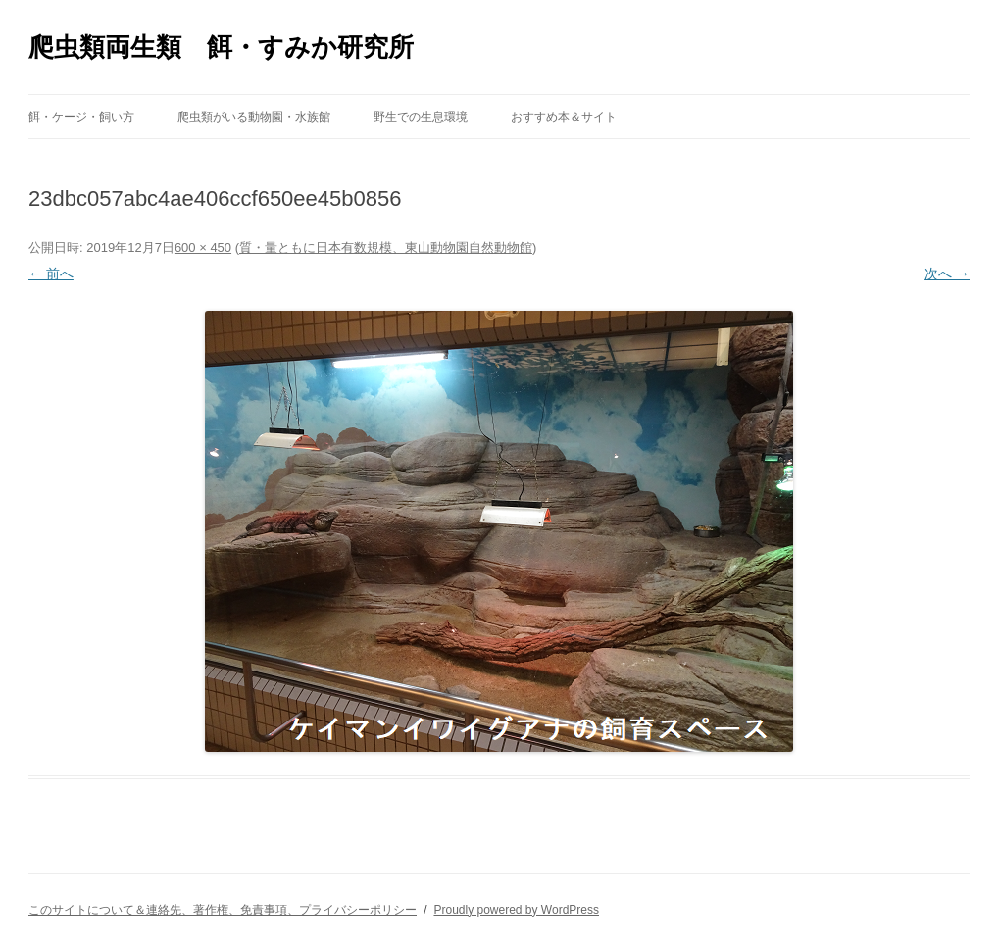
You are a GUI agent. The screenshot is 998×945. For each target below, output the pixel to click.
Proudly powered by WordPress (516, 910)
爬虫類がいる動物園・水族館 (253, 117)
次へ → (947, 273)
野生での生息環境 (421, 117)
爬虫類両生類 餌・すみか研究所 (221, 47)
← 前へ (51, 273)
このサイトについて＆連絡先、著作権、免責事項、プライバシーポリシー (222, 910)
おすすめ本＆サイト (564, 117)
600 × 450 (203, 247)
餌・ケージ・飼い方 (81, 117)
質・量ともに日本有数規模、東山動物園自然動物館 (385, 247)
